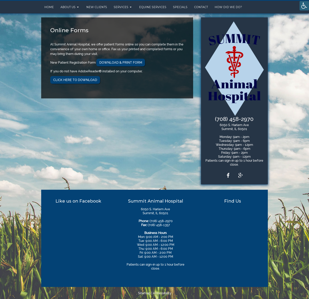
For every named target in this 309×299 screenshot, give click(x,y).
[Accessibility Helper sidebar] (304, 5)
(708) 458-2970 (234, 119)
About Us (67, 7)
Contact (201, 7)
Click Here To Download (75, 80)
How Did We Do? (228, 7)
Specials (180, 7)
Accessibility (162, 293)
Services (121, 7)
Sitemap (144, 293)
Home (49, 7)
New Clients (96, 7)
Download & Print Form (120, 62)
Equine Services (152, 7)
